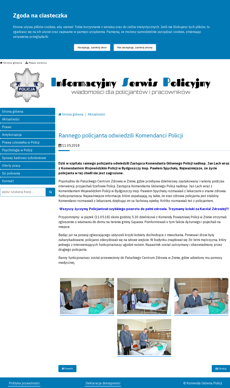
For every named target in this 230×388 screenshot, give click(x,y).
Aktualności (10, 119)
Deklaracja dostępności (103, 383)
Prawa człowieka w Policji (20, 142)
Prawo (6, 127)
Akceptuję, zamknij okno (92, 47)
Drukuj (220, 368)
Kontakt (8, 181)
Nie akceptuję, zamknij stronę (135, 47)
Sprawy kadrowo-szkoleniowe (24, 158)
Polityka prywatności (24, 383)
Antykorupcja (12, 135)
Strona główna (12, 111)
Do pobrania (11, 173)
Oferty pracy (11, 165)
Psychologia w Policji (17, 150)
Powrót (67, 368)
